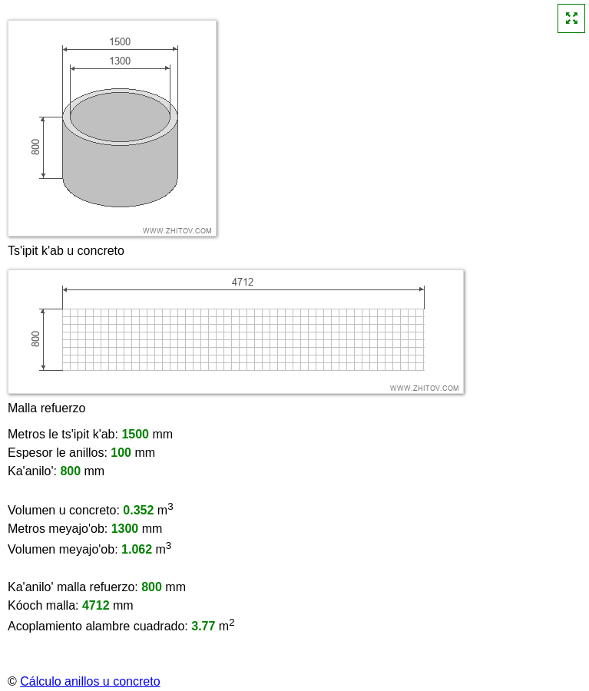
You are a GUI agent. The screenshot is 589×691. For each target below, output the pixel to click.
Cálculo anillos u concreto (90, 681)
